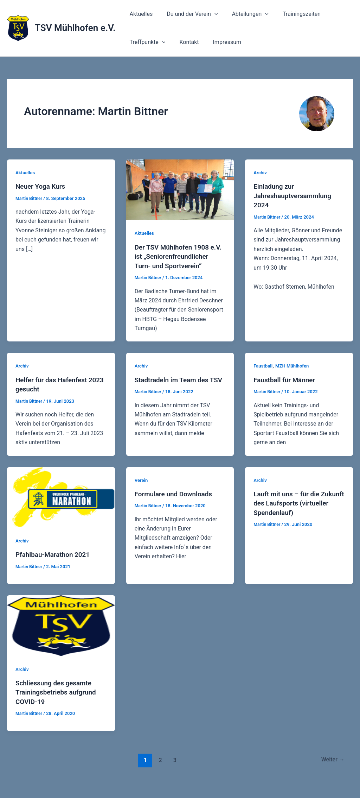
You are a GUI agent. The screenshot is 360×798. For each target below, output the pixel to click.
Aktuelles (140, 14)
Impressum (220, 42)
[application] (210, 14)
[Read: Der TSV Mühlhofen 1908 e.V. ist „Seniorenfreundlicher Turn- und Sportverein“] (180, 189)
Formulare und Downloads (176, 502)
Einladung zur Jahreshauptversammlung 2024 (294, 195)
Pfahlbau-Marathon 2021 (54, 563)
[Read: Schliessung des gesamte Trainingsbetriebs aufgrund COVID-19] (61, 633)
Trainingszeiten (292, 14)
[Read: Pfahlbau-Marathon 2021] (61, 505)
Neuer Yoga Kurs (41, 186)
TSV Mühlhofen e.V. (75, 28)
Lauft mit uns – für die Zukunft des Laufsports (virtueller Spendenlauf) (290, 511)
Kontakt (184, 42)
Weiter (331, 767)
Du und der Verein (187, 14)
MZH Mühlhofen (294, 374)
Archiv (260, 172)
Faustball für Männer (286, 388)
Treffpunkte (146, 42)
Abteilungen (243, 14)
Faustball (263, 374)
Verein (142, 488)
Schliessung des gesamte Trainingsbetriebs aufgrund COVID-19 (58, 700)
